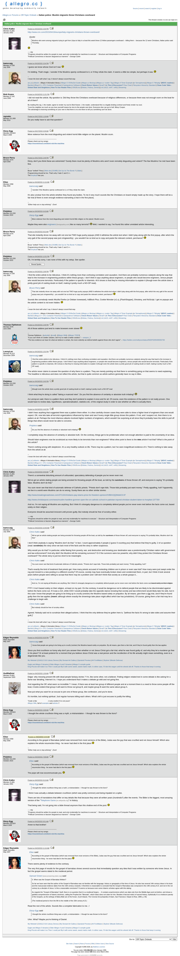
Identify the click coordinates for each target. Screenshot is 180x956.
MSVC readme (167, 83)
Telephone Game (48, 800)
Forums (87, 944)
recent (141, 8)
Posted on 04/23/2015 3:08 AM (38, 710)
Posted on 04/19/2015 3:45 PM (38, 381)
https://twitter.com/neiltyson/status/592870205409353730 (144, 340)
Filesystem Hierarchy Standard (144, 85)
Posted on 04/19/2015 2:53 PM (38, 351)
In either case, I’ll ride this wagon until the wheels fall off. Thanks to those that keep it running (126, 667)
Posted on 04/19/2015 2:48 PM (38, 325)
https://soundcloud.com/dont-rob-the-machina (46, 143)
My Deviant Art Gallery (68, 660)
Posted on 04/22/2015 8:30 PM (38, 638)
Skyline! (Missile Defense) (113, 660)
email (53, 335)
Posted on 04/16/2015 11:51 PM (38, 94)
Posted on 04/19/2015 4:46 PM (38, 409)
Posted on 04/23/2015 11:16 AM (38, 848)
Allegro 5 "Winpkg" (154, 83)
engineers (51, 224)
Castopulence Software (71, 85)
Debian (84, 87)
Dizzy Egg (34, 215)
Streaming (122, 87)
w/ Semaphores (139, 83)
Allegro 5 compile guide (81, 664)
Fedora (90, 87)
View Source (109, 944)
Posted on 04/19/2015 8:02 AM (38, 232)
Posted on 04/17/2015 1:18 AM (38, 116)
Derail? (102, 85)
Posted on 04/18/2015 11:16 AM (38, 182)
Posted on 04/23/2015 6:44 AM (39, 737)
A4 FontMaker (97, 660)
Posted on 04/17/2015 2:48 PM (38, 158)
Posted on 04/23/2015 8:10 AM (38, 780)
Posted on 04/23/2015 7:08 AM (38, 757)
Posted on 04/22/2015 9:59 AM (38, 472)
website (46, 335)
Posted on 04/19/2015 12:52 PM (38, 256)
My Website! (32, 660)
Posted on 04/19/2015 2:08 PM (38, 271)
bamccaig (33, 186)
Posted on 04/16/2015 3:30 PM (38, 29)
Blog (36, 85)
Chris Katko (34, 532)
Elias (31, 761)
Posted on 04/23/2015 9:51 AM (38, 821)
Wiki (92, 944)
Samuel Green (35, 876)
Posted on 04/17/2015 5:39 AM (38, 131)
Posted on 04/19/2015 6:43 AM (38, 211)
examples (45, 703)
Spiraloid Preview (84, 660)
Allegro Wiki (62, 335)
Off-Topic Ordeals (28, 15)
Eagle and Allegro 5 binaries (38, 664)
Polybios (33, 425)
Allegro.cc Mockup (88, 83)
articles (55, 703)
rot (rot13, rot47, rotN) (109, 87)
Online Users (100, 944)
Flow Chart (119, 85)
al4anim (36, 83)
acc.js (30, 83)
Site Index (69, 944)
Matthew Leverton (99, 947)
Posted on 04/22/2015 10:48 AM (38, 528)
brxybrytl (34, 175)
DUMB (54, 171)
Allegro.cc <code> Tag (105, 83)
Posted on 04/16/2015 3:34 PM (38, 63)
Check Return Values (89, 85)
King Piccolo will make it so (38, 667)
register (154, 8)
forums (135, 8)
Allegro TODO (74, 335)
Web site (48, 171)
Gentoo (96, 87)
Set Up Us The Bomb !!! (67, 171)
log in (160, 8)
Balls (79, 171)
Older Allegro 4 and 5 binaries (61, 664)
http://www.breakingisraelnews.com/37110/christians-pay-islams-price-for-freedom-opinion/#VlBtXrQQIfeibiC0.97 (77, 495)
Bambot (31, 85)
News (82, 944)
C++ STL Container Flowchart (50, 85)
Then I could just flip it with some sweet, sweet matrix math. (70, 667)
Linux (78, 87)
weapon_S (87, 337)
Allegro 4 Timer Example (123, 83)
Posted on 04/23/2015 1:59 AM (38, 673)
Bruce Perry (34, 288)
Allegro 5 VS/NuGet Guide (70, 83)
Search (76, 944)
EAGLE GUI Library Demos (48, 660)
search (147, 8)
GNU (74, 87)
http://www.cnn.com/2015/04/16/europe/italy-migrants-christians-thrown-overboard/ (64, 32)
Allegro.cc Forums (10, 15)
